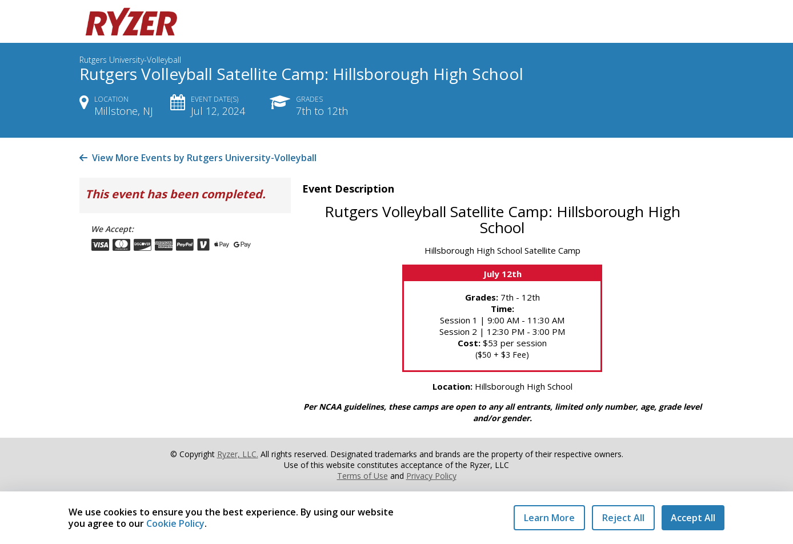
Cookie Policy (175, 523)
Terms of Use (362, 475)
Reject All (623, 517)
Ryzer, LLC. (237, 454)
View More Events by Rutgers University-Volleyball (198, 157)
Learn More (549, 517)
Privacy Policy (431, 475)
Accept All (693, 517)
